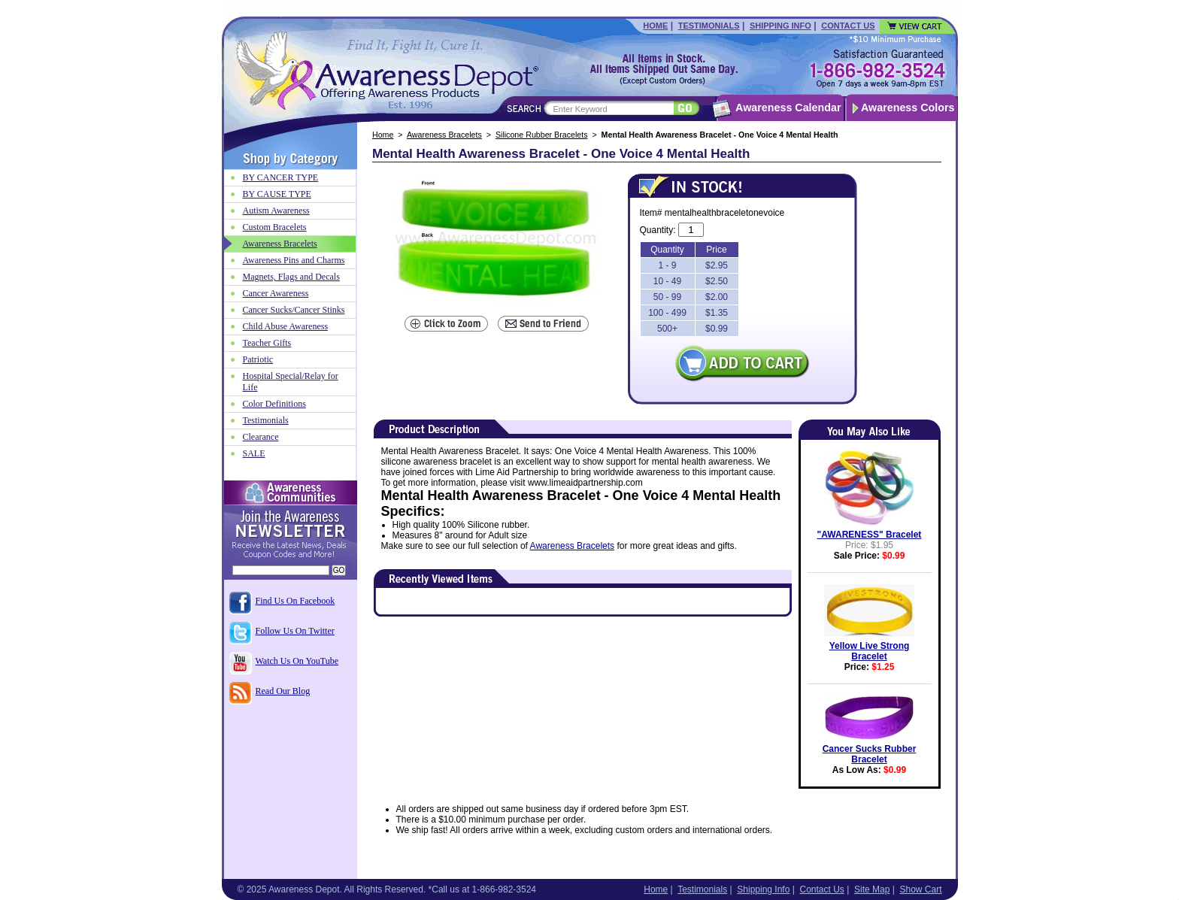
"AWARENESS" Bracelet (869, 534)
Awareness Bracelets (444, 134)
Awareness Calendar (788, 108)
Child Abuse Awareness (286, 326)
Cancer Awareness (276, 293)
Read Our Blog (283, 691)
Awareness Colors (908, 108)
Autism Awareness (276, 210)
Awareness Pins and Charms (294, 260)
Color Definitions (274, 403)
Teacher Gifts (267, 343)
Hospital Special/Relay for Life (290, 381)
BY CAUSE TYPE (277, 194)
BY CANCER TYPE (281, 177)
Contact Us (847, 25)
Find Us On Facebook (295, 600)
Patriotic (258, 359)
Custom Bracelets (275, 227)
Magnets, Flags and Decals (291, 276)
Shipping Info (780, 25)
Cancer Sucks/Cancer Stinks (294, 310)
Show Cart (920, 889)
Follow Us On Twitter (295, 631)
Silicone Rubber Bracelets (542, 134)
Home (655, 25)
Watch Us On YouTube (297, 661)
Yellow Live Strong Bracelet (869, 651)
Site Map (872, 889)
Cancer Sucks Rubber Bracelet (870, 754)
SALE (254, 453)
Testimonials (709, 25)
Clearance (261, 437)
